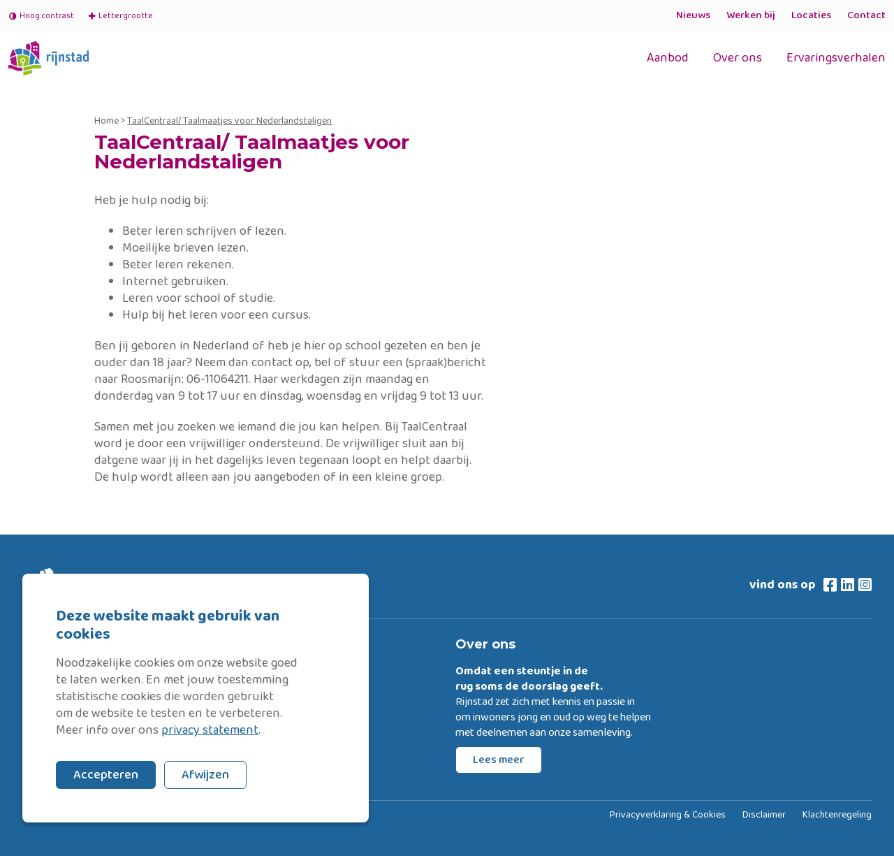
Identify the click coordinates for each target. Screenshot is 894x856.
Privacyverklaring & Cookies (668, 815)
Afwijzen (205, 775)
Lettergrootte (120, 15)
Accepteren (105, 775)
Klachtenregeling (837, 815)
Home (106, 121)
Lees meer (499, 760)
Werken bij (750, 15)
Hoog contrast (41, 15)
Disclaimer (764, 815)
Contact (866, 15)
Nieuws (693, 15)
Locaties (811, 15)
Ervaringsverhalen (836, 58)
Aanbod (668, 58)
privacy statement (209, 730)
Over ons (737, 58)
